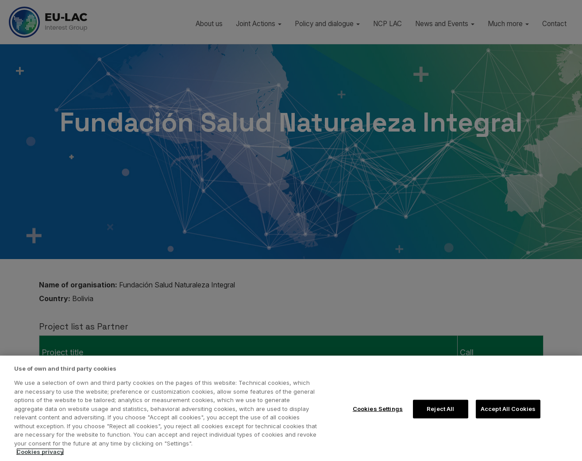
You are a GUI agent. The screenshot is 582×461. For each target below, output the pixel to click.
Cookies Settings (378, 408)
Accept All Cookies (508, 408)
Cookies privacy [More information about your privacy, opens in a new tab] (40, 451)
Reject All (440, 408)
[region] (291, 408)
